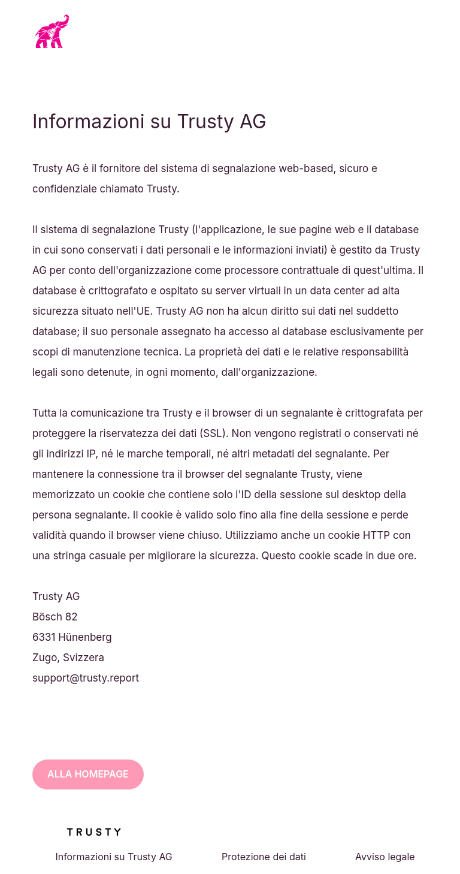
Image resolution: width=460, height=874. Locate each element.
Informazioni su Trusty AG (113, 857)
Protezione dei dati (264, 857)
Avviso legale (385, 857)
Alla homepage (88, 774)
